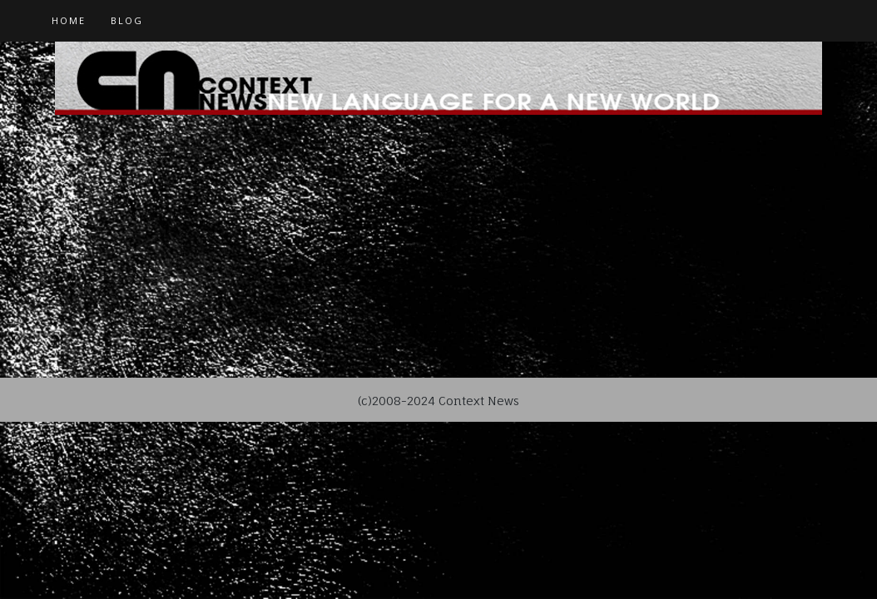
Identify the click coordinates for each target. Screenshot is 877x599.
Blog (127, 20)
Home (69, 20)
